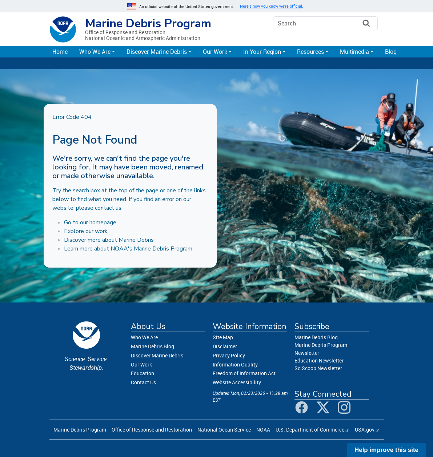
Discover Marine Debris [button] (157, 52)
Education (142, 373)
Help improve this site (386, 449)
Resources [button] (310, 52)
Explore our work (86, 231)
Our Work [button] (215, 52)
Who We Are (144, 337)
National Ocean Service (224, 429)
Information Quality (235, 364)
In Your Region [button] (262, 52)
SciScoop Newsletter (318, 368)
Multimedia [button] (354, 52)
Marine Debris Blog (152, 346)
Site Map (223, 337)
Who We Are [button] (95, 52)
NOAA (263, 429)
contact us (108, 208)
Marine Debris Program (148, 23)
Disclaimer (225, 346)
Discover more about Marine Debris (109, 240)
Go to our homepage (90, 223)
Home (60, 52)
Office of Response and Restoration (152, 429)
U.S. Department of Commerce (310, 429)
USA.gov (364, 429)
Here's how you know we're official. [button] (271, 6)
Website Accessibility (237, 382)
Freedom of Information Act (244, 373)
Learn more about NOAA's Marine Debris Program (128, 249)
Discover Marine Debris (157, 355)
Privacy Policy (229, 355)
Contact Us (143, 382)
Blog (391, 52)
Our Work (141, 364)
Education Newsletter (319, 360)
